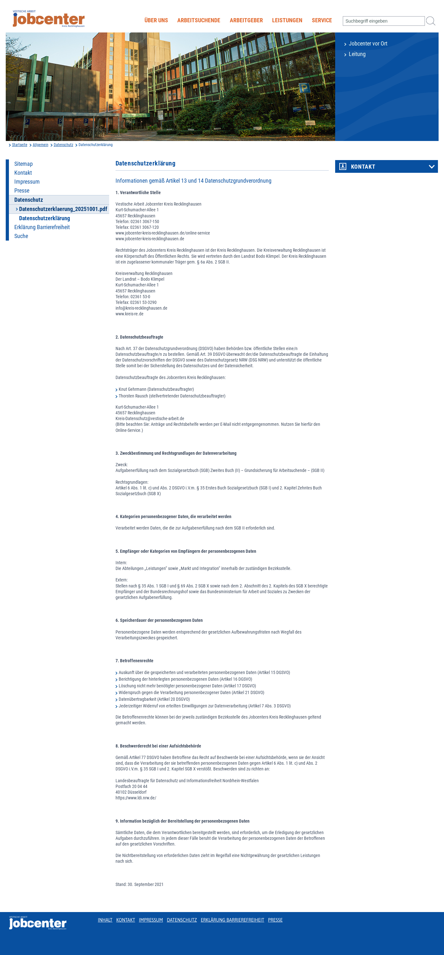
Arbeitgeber (246, 20)
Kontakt (23, 173)
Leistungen (287, 20)
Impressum (27, 182)
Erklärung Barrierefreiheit (42, 227)
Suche (21, 236)
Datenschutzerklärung (44, 218)
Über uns (156, 20)
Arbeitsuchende (198, 20)
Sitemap (23, 164)
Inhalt (105, 920)
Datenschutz (63, 145)
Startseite (19, 145)
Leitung (357, 54)
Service (322, 20)
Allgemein (40, 145)
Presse (21, 190)
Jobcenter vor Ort (368, 43)
